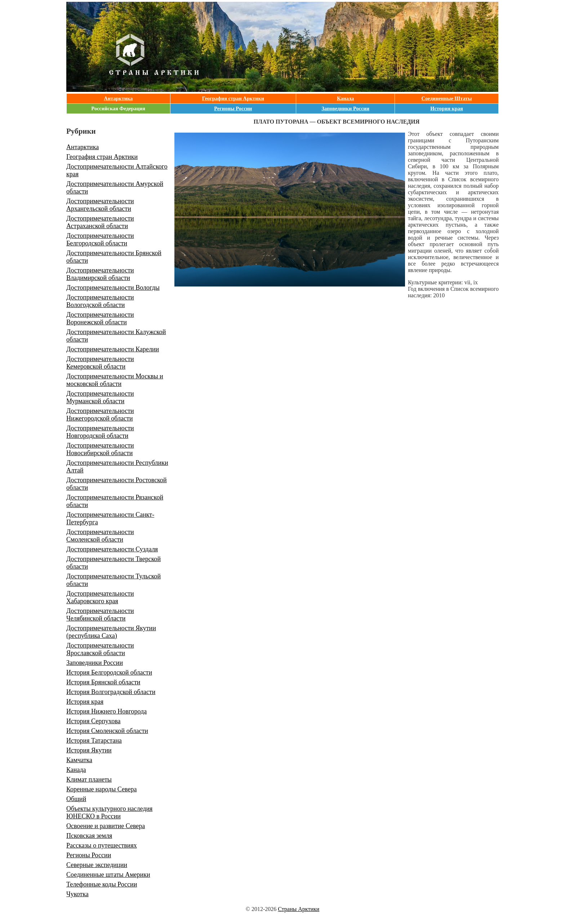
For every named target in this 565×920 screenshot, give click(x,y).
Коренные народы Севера (101, 789)
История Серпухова (93, 721)
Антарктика (118, 98)
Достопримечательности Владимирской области (100, 274)
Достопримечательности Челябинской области (100, 614)
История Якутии (89, 750)
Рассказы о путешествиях (101, 845)
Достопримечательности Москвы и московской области (114, 380)
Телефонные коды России (101, 884)
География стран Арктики (233, 98)
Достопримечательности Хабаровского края (100, 597)
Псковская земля (89, 835)
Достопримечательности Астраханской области (100, 222)
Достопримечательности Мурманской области (100, 397)
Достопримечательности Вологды (113, 287)
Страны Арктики (298, 909)
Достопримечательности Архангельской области (100, 204)
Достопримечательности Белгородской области (100, 239)
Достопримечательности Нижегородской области (100, 414)
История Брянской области (103, 682)
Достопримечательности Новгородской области (100, 432)
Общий (76, 799)
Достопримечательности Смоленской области (100, 535)
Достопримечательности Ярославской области (100, 649)
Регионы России (233, 108)
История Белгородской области (109, 672)
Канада (345, 98)
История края (446, 108)
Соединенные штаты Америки (108, 874)
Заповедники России (345, 108)
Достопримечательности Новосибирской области (100, 449)
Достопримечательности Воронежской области (100, 318)
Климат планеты (89, 779)
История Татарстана (94, 740)
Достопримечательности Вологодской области (100, 301)
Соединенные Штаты (447, 98)
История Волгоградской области (110, 691)
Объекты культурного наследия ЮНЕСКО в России (109, 812)
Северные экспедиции (96, 864)
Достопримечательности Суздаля (112, 549)
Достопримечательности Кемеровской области (100, 362)
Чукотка (77, 894)
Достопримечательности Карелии (112, 349)
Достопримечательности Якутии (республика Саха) (111, 632)
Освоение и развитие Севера (105, 826)
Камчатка (79, 760)
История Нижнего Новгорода (106, 711)
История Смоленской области (107, 730)
